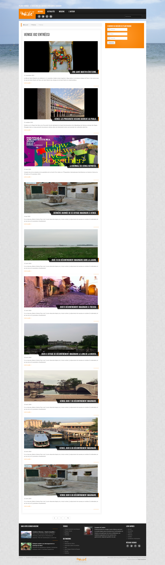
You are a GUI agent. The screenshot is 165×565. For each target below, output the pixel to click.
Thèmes (34, 25)
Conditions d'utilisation (134, 538)
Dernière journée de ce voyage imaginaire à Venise (74, 213)
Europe (66, 551)
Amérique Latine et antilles (72, 545)
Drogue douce (68, 531)
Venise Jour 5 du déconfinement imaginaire (78, 495)
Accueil (40, 11)
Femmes (67, 535)
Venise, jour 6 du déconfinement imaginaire (77, 448)
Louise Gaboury (27, 14)
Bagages (67, 533)
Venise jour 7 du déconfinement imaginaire (78, 401)
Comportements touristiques (72, 529)
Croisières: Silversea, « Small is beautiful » (44, 532)
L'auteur (72, 11)
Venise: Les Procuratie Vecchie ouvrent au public (75, 119)
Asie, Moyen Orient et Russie (72, 549)
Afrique (67, 541)
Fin (68, 518)
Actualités (51, 11)
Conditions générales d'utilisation (35, 557)
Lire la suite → (28, 83)
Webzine (62, 11)
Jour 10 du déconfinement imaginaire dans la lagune (74, 260)
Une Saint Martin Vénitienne (84, 72)
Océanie (67, 553)
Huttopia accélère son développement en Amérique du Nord (44, 544)
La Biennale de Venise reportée (83, 166)
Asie (66, 547)
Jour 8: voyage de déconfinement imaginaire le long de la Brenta (68, 354)
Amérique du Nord (70, 543)
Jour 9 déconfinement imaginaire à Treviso (78, 307)
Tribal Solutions (141, 559)
